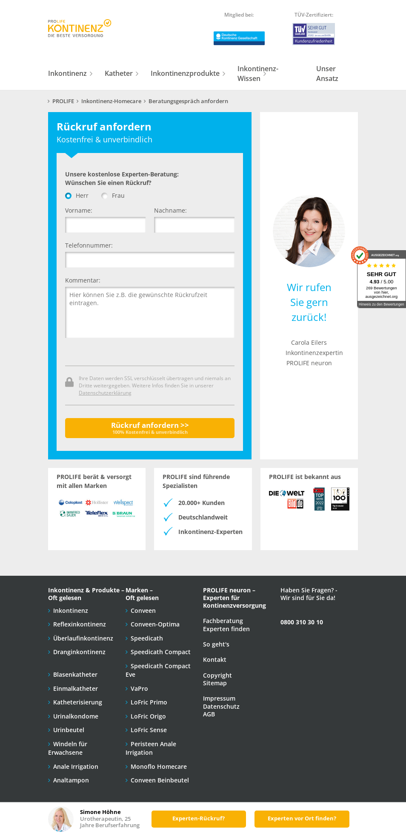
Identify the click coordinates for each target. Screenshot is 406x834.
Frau (113, 195)
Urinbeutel (68, 730)
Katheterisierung (77, 702)
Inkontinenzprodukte (185, 73)
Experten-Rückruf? (198, 818)
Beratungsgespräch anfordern (188, 101)
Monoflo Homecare (159, 766)
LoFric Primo (149, 702)
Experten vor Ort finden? (302, 818)
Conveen (143, 610)
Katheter (119, 73)
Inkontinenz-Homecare (111, 101)
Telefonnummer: (89, 245)
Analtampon (71, 780)
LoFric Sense (149, 730)
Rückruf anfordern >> (150, 427)
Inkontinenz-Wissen (257, 73)
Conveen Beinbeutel (160, 780)
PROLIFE (63, 101)
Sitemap (215, 683)
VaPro (139, 688)
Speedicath (147, 638)
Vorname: (78, 210)
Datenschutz (221, 706)
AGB (209, 714)
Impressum (219, 698)
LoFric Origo (148, 716)
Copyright (217, 675)
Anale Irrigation (75, 766)
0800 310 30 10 (301, 622)
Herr (77, 195)
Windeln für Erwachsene (67, 748)
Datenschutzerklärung (105, 392)
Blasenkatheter (75, 674)
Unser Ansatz (327, 73)
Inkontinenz (67, 73)
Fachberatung (223, 621)
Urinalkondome (75, 716)
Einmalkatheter (75, 688)
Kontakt (214, 659)
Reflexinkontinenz (79, 624)
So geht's (216, 644)
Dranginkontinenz (79, 652)
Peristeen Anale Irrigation (151, 748)
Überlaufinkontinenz (83, 638)
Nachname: (170, 210)
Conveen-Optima (155, 624)
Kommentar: (82, 280)
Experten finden (226, 629)
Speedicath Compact (161, 652)
